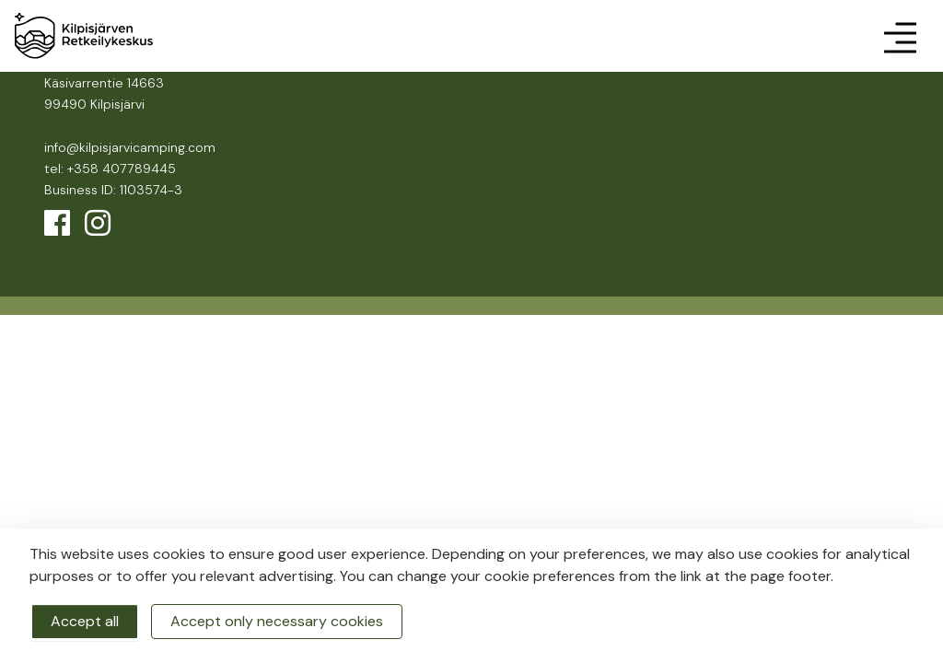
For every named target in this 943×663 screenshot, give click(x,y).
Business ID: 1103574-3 (113, 189)
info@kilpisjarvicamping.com (129, 147)
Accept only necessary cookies (276, 621)
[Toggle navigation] (899, 36)
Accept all (85, 621)
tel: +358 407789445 (110, 168)
